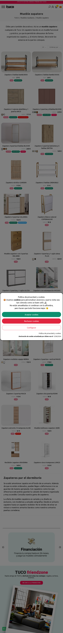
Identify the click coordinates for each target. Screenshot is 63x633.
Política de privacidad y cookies (50, 333)
